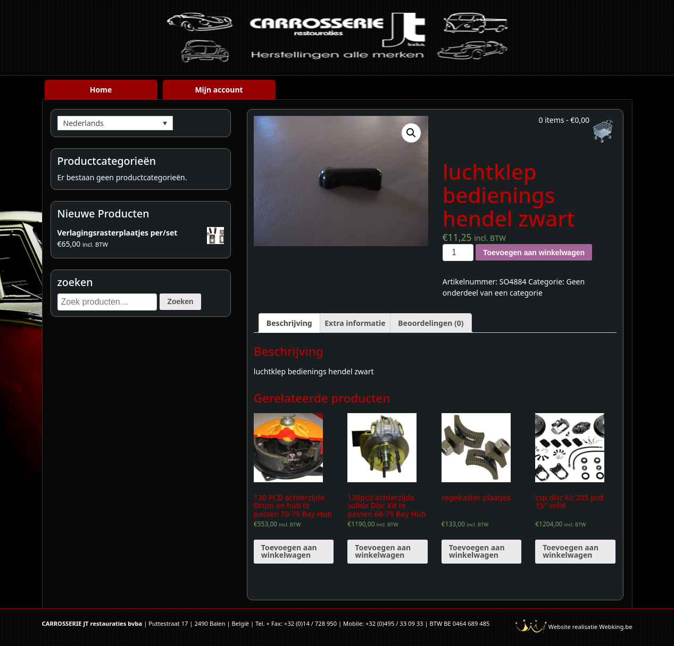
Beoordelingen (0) (430, 323)
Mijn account (219, 90)
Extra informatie (354, 323)
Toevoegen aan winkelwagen (534, 252)
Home (101, 90)
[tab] (289, 323)
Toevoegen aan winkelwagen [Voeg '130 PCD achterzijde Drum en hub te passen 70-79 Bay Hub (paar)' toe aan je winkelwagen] (289, 551)
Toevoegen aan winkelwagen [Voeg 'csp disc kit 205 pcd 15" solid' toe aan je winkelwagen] (570, 551)
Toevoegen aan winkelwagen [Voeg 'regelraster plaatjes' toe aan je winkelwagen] (477, 551)
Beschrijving (289, 323)
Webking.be (615, 627)
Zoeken (180, 301)
